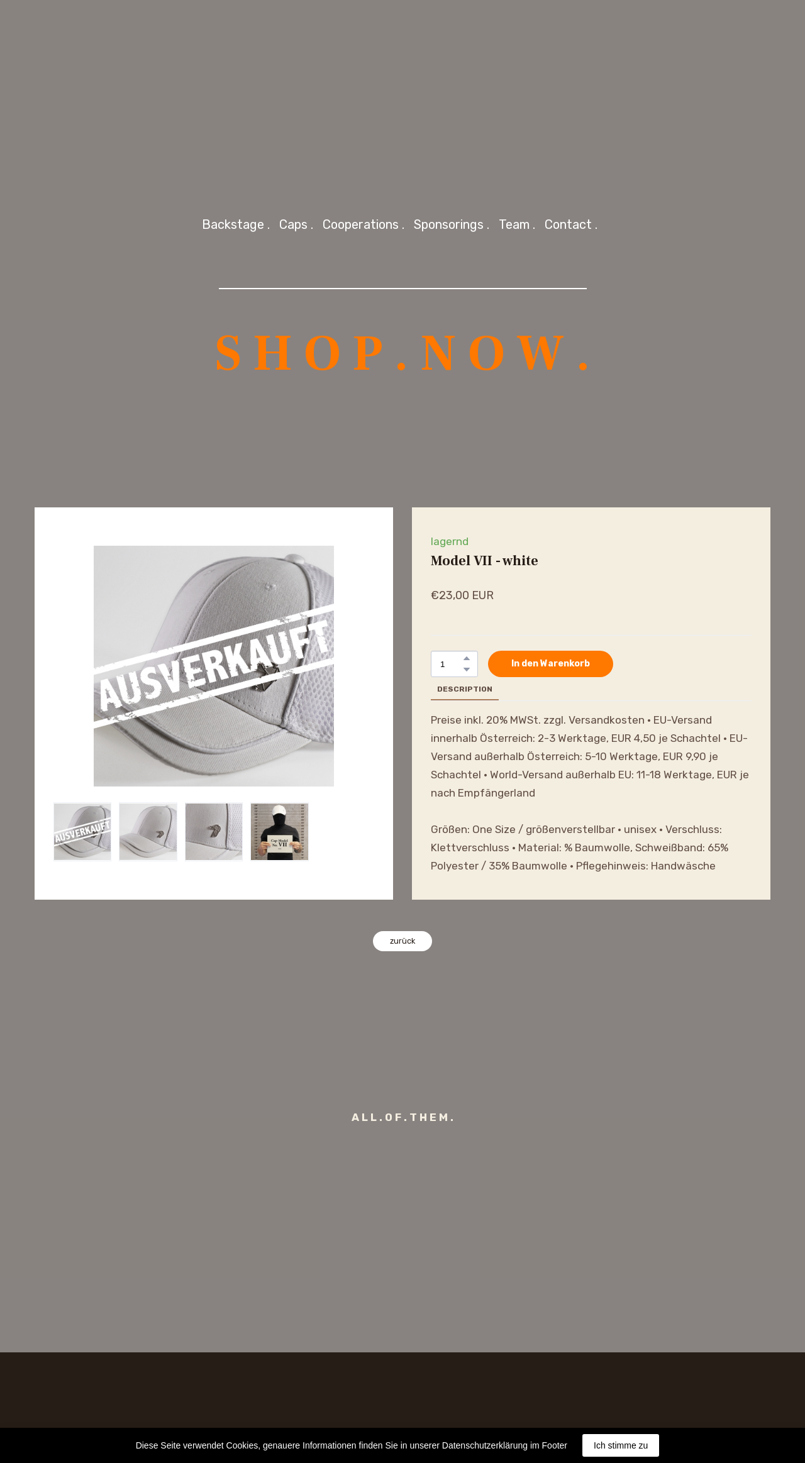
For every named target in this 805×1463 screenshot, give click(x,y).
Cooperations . (363, 224)
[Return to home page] (402, 91)
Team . (517, 224)
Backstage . (236, 224)
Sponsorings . (451, 224)
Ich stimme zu (621, 1445)
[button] (467, 658)
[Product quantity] (451, 664)
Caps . (296, 224)
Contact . (571, 224)
